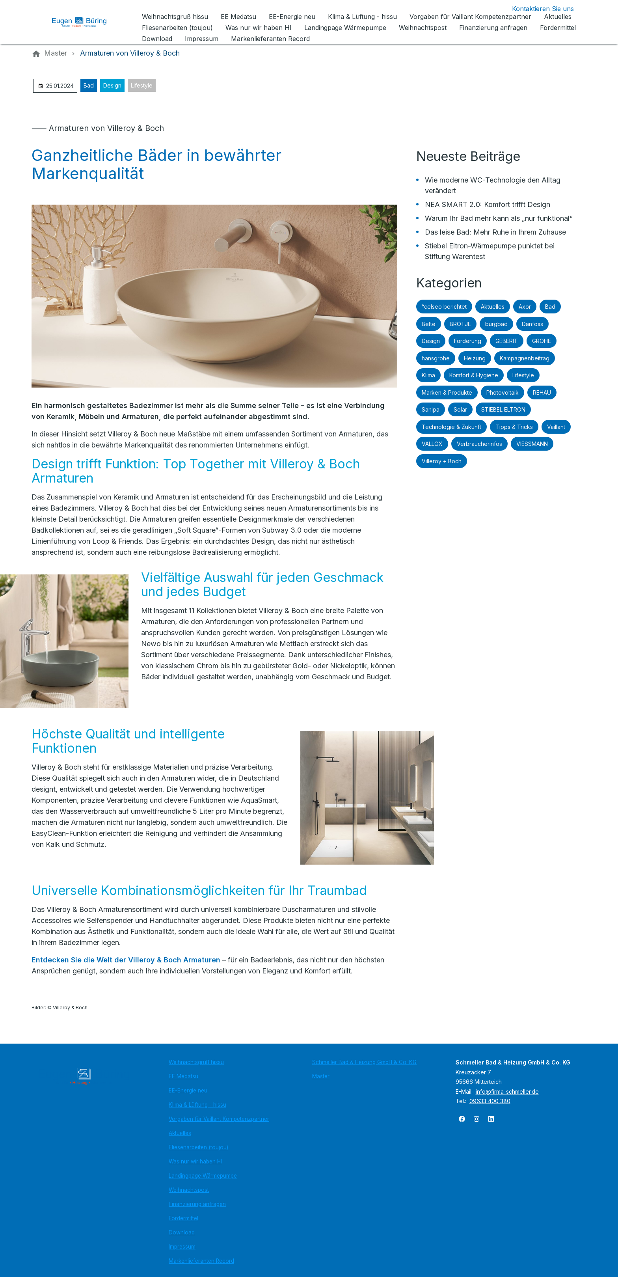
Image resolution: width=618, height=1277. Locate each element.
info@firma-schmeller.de (507, 1091)
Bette (429, 324)
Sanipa (430, 409)
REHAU (542, 392)
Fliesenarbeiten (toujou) (198, 1147)
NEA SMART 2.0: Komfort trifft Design (487, 204)
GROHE (541, 340)
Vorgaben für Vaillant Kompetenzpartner (219, 1119)
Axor (525, 306)
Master (320, 1076)
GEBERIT (506, 340)
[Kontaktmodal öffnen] (536, 8)
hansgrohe (436, 358)
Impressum (182, 1246)
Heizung (475, 358)
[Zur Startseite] (85, 22)
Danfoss (532, 324)
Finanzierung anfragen (197, 1204)
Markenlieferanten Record (201, 1261)
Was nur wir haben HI (195, 1161)
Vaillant (556, 426)
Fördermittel (183, 1218)
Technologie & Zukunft (451, 426)
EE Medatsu (183, 1076)
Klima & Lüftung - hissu (197, 1105)
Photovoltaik (502, 392)
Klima (428, 375)
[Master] (55, 53)
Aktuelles (492, 306)
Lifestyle (142, 85)
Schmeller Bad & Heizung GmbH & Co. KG (364, 1062)
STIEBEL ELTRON (503, 409)
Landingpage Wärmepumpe (203, 1176)
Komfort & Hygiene (473, 375)
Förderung (467, 340)
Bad (89, 85)
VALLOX (432, 443)
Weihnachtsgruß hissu (196, 1062)
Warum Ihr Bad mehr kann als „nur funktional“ (499, 218)
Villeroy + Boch (442, 461)
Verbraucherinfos (479, 443)
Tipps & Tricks (514, 426)
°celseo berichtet (444, 306)
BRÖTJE (460, 324)
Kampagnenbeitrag (524, 358)
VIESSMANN (532, 443)
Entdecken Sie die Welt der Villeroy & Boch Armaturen (127, 960)
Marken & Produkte (447, 392)
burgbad (496, 324)
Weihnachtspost (189, 1190)
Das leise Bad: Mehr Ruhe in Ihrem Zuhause (495, 232)
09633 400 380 (489, 1101)
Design (112, 85)
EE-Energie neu (188, 1090)
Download (182, 1232)
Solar (460, 409)
